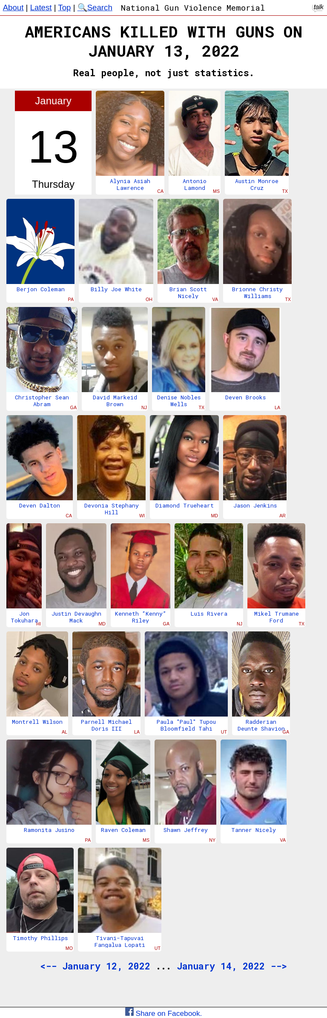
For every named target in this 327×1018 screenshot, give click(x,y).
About (13, 7)
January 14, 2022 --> (232, 966)
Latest (41, 7)
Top (64, 7)
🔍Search (94, 7)
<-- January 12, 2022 (95, 966)
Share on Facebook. (163, 1013)
